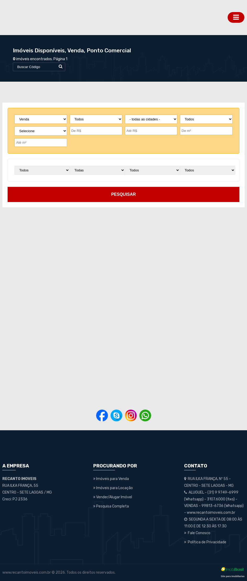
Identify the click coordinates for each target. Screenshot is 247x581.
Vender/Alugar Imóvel (112, 497)
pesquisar (123, 194)
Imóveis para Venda (111, 479)
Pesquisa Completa (111, 506)
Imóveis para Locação (113, 488)
